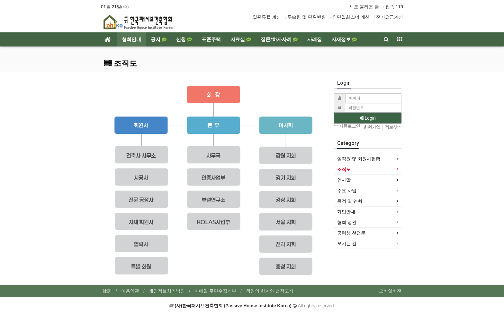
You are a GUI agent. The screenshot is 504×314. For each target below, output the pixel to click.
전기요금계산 (389, 17)
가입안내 (346, 211)
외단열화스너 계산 (351, 17)
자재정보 (344, 39)
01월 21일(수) (115, 6)
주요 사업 (346, 190)
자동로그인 (347, 126)
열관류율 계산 (267, 17)
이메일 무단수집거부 (215, 290)
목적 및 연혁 (349, 201)
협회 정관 (346, 222)
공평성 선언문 (351, 232)
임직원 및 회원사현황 (358, 158)
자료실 (240, 39)
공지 (158, 39)
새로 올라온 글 (364, 6)
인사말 (344, 179)
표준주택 (211, 39)
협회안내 (131, 39)
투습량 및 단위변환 (306, 17)
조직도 (344, 169)
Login (368, 118)
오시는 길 (346, 243)
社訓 (107, 290)
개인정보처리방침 (167, 290)
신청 (184, 39)
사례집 (314, 39)
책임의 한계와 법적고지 (269, 290)
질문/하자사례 (279, 39)
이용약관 (130, 290)
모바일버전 (390, 290)
